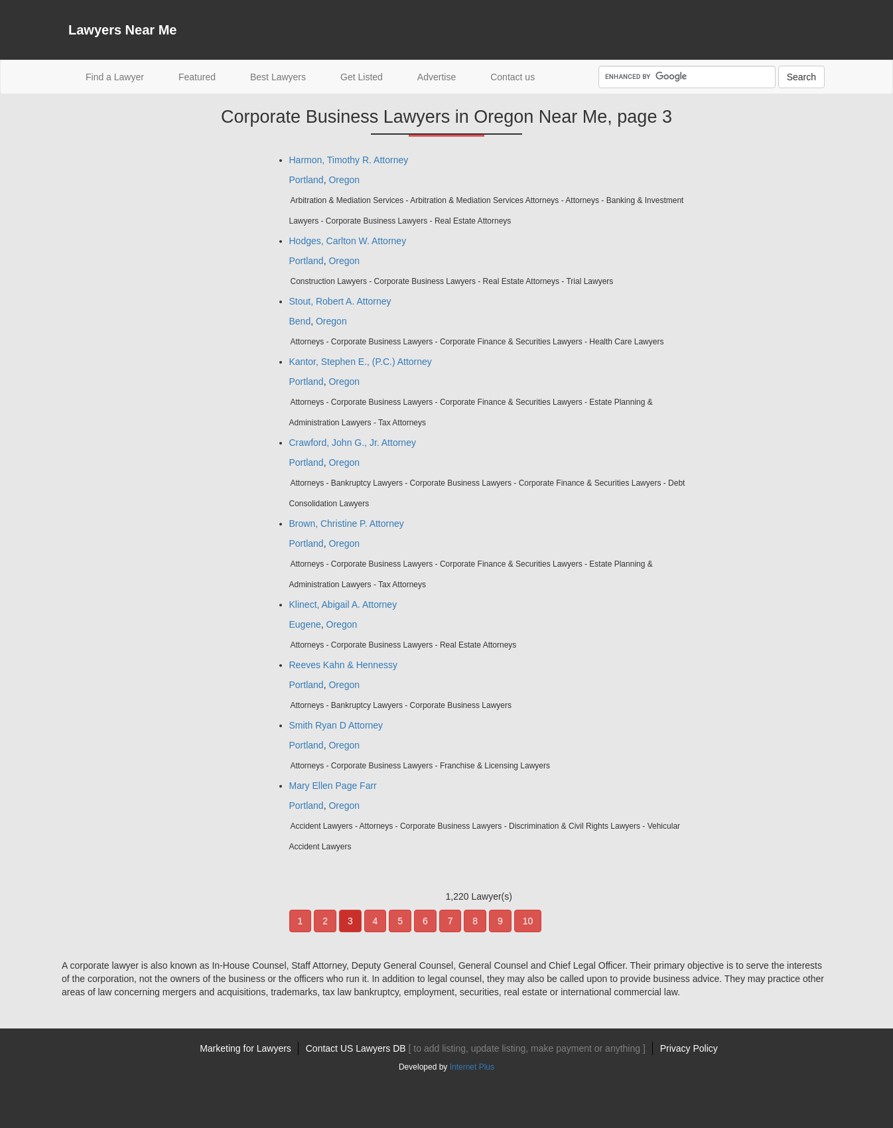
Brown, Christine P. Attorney (346, 523)
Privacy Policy (689, 1048)
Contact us (512, 77)
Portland (306, 180)
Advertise (436, 77)
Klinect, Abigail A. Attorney (343, 604)
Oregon (344, 180)
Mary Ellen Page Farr (333, 785)
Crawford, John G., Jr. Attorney (352, 442)
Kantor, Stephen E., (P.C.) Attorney (360, 361)
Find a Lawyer (123, 76)
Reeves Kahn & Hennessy (343, 665)
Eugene (305, 624)
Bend (300, 321)
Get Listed (361, 77)
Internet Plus (472, 1067)
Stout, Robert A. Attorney (340, 301)
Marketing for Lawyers (245, 1048)
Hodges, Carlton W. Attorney (348, 241)
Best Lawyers (278, 77)
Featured (197, 77)
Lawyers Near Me (122, 30)
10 (528, 921)
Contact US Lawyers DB (476, 1048)
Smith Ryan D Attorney (336, 725)
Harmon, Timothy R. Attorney (349, 160)
